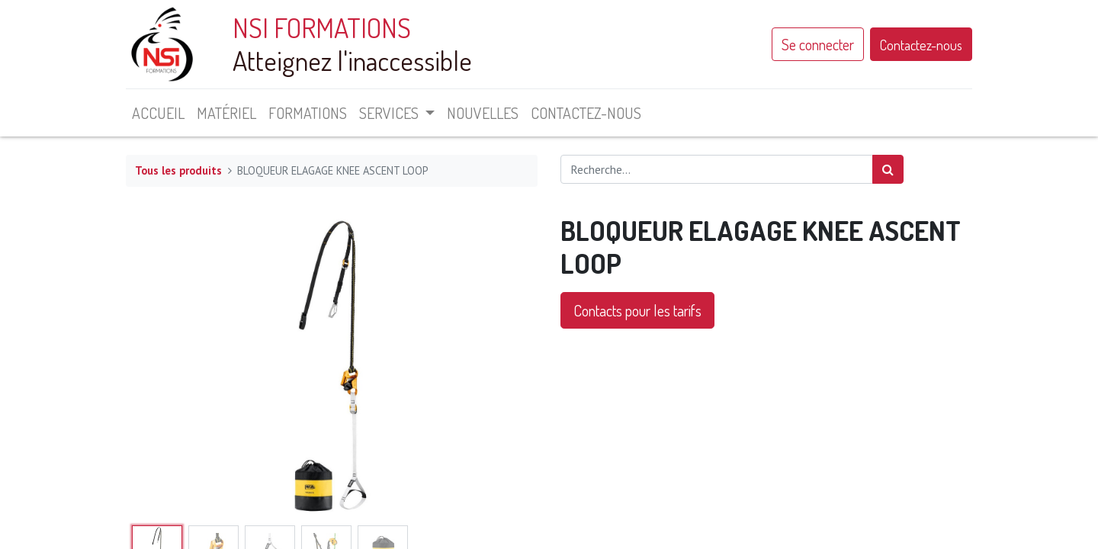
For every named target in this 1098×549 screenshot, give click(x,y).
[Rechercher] (888, 169)
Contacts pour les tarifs (637, 310)
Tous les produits (178, 170)
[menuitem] (158, 112)
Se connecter (818, 44)
